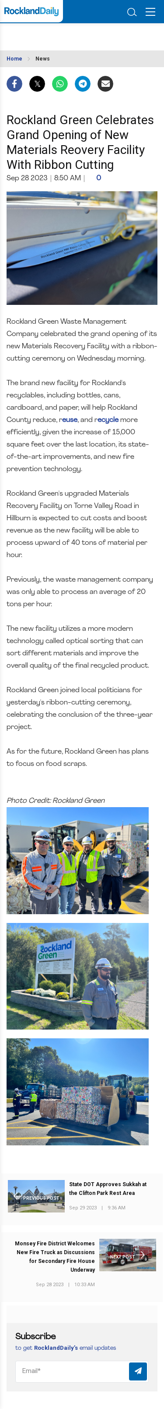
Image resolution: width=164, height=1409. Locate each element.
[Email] (82, 1372)
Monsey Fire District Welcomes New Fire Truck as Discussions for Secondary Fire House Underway (55, 1257)
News (42, 59)
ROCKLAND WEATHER (47, 34)
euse (69, 420)
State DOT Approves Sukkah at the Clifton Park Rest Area (108, 1188)
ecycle (108, 420)
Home (14, 59)
